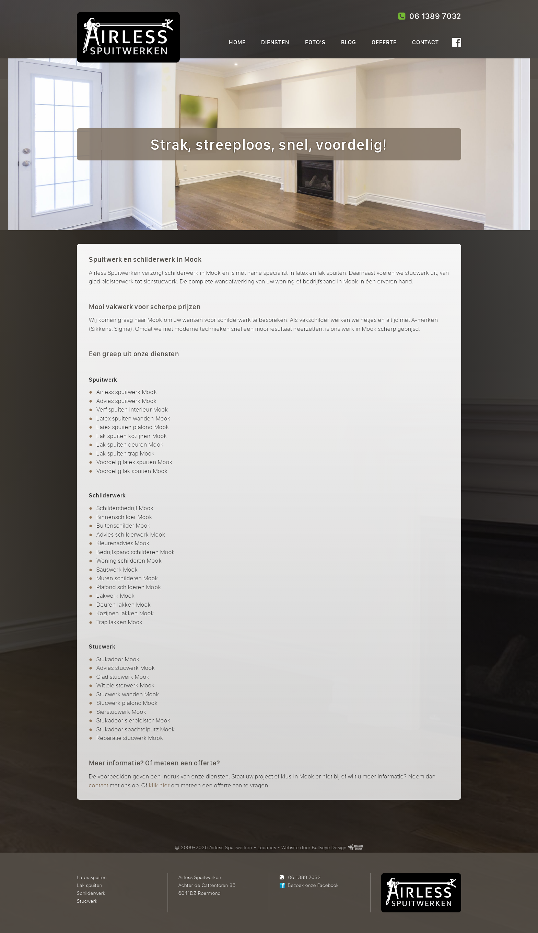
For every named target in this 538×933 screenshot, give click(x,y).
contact (98, 785)
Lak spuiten (89, 885)
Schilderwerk (91, 893)
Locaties (267, 847)
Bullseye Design (329, 847)
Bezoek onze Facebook (313, 885)
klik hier (159, 785)
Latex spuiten (92, 877)
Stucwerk (87, 901)
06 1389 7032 (429, 16)
